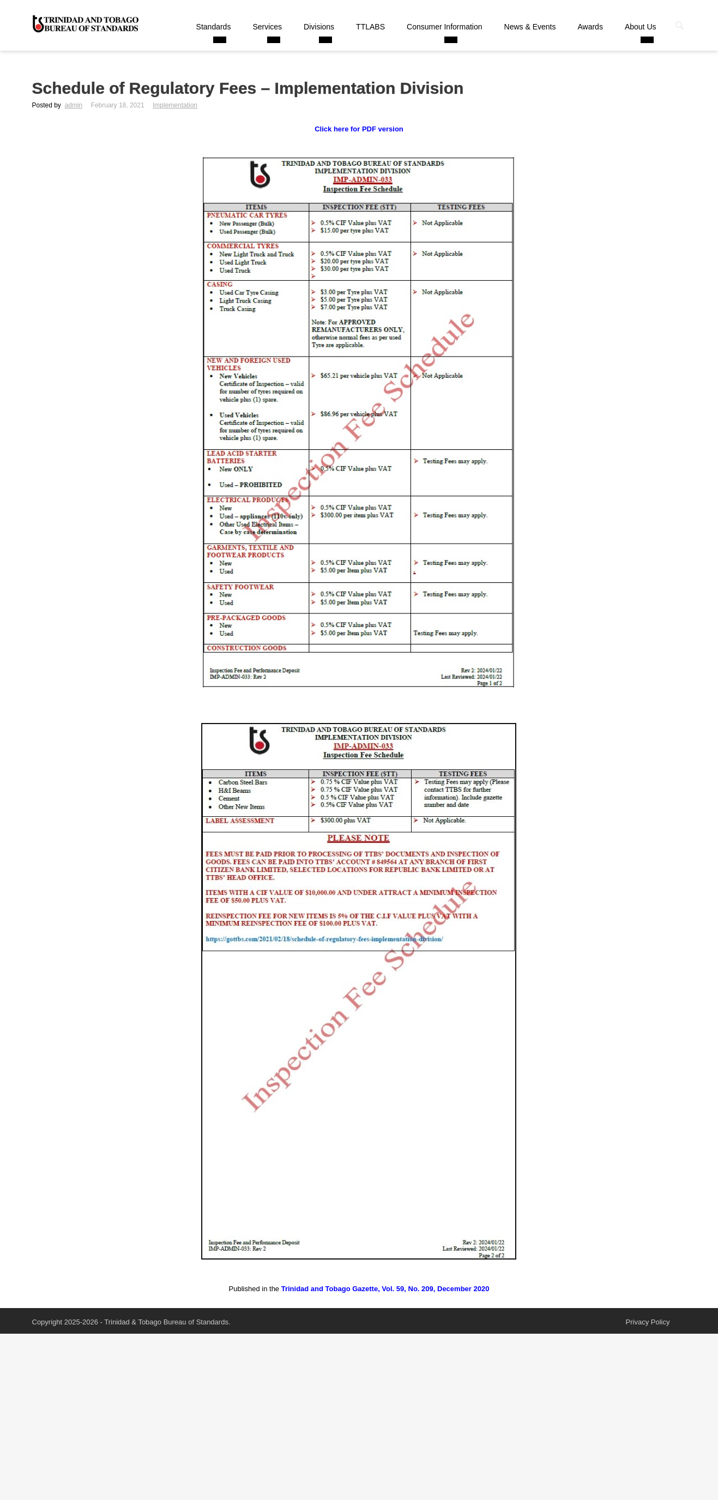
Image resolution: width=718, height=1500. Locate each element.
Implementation (175, 105)
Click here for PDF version (359, 129)
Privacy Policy (648, 1322)
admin (74, 105)
